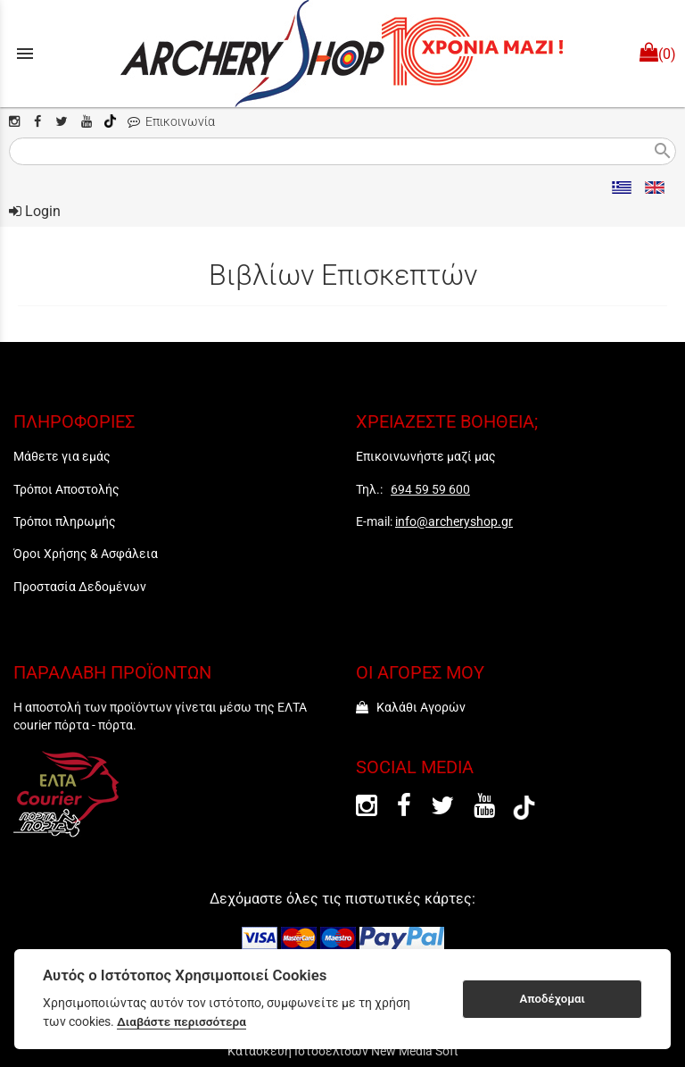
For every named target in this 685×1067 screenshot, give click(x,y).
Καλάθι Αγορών (411, 707)
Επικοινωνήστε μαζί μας (426, 456)
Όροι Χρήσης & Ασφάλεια (85, 553)
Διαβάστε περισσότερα (181, 1021)
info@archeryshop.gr (454, 521)
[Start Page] (342, 53)
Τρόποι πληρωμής (64, 521)
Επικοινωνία (171, 121)
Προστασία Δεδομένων (79, 586)
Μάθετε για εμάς (62, 456)
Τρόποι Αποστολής (66, 489)
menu (25, 53)
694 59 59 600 (430, 489)
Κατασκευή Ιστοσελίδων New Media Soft (342, 1051)
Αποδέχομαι (552, 998)
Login (35, 211)
